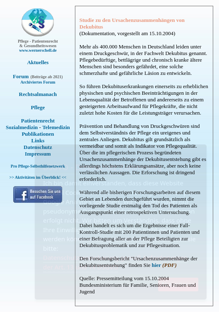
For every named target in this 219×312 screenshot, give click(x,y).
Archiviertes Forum (37, 82)
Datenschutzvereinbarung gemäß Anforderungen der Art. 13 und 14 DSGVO (115, 262)
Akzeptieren (178, 284)
